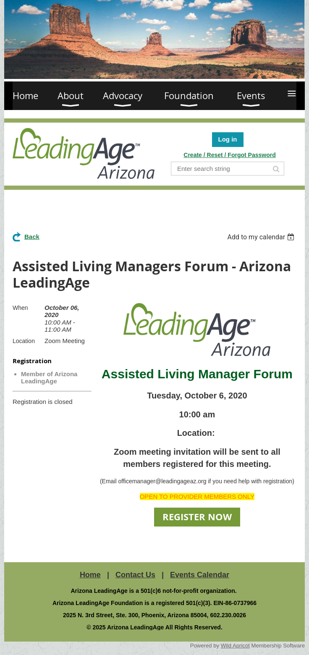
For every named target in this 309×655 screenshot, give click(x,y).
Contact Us (135, 575)
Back (31, 236)
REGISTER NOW (197, 516)
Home (90, 575)
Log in (227, 139)
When (20, 307)
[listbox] (261, 237)
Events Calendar (199, 575)
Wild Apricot (235, 645)
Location (24, 341)
